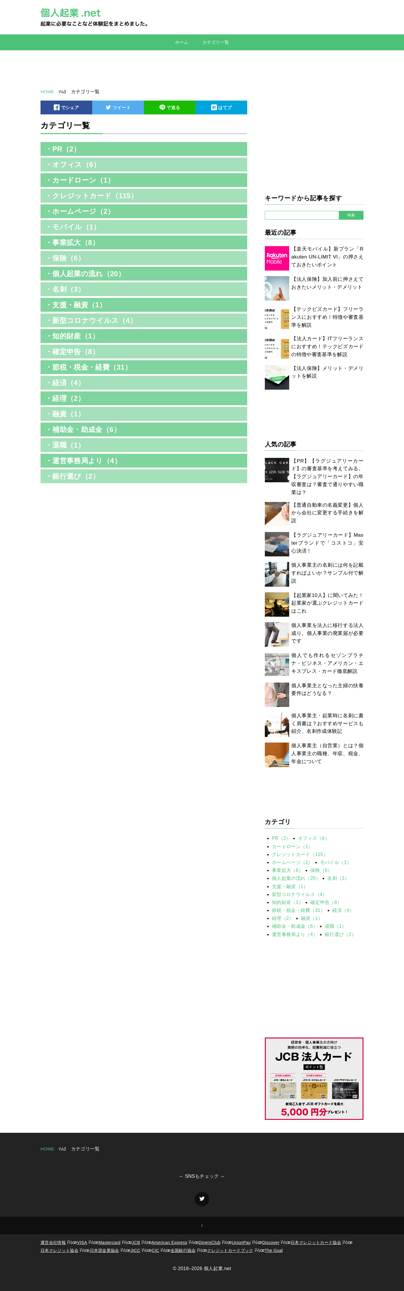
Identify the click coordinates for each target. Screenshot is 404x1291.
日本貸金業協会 (104, 1250)
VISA (82, 1242)
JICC (135, 1250)
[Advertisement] (202, 69)
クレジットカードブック (230, 1250)
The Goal (274, 1250)
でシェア (66, 108)
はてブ (221, 108)
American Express (169, 1242)
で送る (170, 108)
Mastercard (109, 1242)
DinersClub (209, 1242)
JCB (136, 1242)
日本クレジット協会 (59, 1250)
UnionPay (241, 1242)
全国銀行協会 (183, 1250)
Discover (271, 1242)
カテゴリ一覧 (216, 42)
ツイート (118, 108)
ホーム (181, 42)
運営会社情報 (53, 1242)
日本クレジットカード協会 (316, 1242)
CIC (155, 1250)
